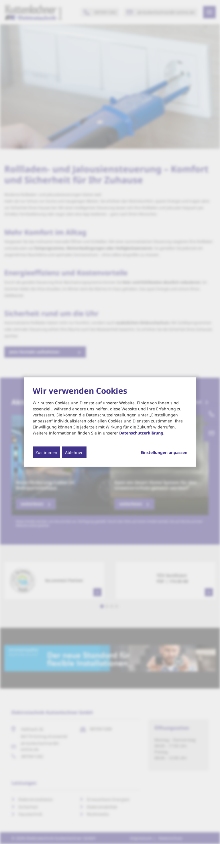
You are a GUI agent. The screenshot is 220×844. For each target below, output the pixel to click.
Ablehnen (74, 452)
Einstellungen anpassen (164, 452)
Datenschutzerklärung (141, 433)
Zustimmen (46, 452)
